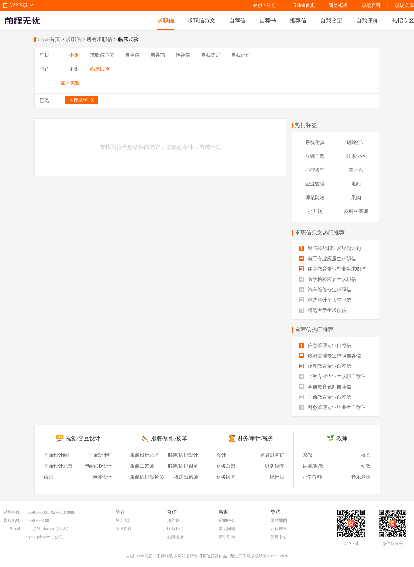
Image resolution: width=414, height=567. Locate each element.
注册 (271, 5)
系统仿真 (315, 142)
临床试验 (99, 69)
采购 (356, 197)
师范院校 (315, 197)
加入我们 (175, 520)
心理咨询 (315, 170)
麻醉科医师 (356, 211)
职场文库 (404, 5)
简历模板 (338, 5)
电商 (356, 183)
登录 (258, 5)
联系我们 (175, 528)
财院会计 (356, 142)
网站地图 (278, 520)
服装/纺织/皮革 (169, 438)
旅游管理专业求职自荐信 (330, 355)
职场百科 (371, 5)
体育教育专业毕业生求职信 (332, 269)
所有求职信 (99, 39)
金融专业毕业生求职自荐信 (332, 376)
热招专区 (403, 20)
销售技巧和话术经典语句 (330, 248)
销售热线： (13, 512)
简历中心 (278, 537)
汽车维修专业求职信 (325, 289)
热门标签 (306, 125)
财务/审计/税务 (255, 438)
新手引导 (227, 537)
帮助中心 (227, 520)
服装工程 (315, 156)
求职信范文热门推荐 (320, 232)
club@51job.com (40, 528)
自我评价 (367, 20)
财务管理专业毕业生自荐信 (332, 407)
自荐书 (267, 20)
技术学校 (356, 156)
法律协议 (123, 528)
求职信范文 (201, 20)
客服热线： (13, 520)
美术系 (356, 170)
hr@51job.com (38, 537)
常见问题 (227, 528)
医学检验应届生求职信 (327, 279)
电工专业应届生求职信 (327, 258)
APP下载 (18, 5)
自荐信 (237, 20)
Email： (17, 528)
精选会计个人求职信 (325, 300)
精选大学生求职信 (322, 310)
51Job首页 (304, 5)
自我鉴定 (331, 20)
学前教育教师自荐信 (325, 386)
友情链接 (175, 537)
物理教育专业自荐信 (325, 366)
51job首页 (49, 39)
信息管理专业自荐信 (325, 345)
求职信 (165, 20)
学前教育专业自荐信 (325, 397)
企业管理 (315, 183)
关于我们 (123, 520)
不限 (74, 55)
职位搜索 (278, 528)
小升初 (315, 211)
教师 (341, 438)
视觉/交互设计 (83, 438)
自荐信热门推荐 (314, 330)
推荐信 (298, 20)
